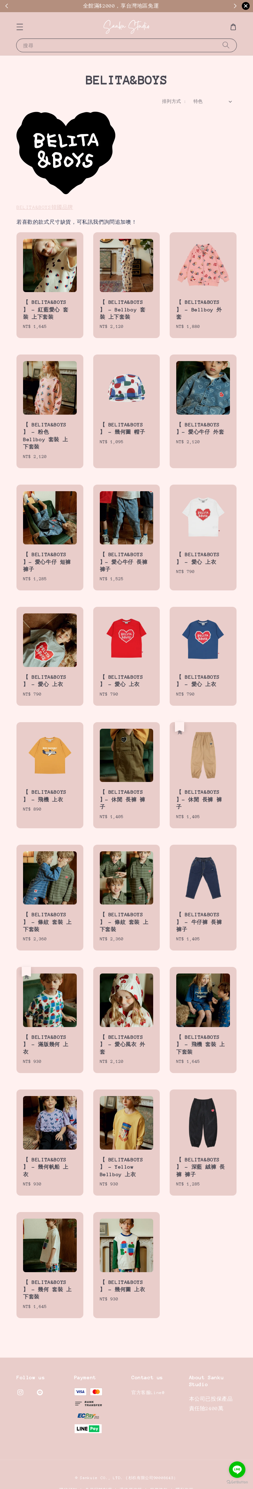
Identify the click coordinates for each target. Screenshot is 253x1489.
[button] (20, 27)
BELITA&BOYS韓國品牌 (44, 207)
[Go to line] (237, 1469)
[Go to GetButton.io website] (237, 1482)
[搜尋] (226, 45)
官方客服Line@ (148, 1392)
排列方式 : (174, 101)
